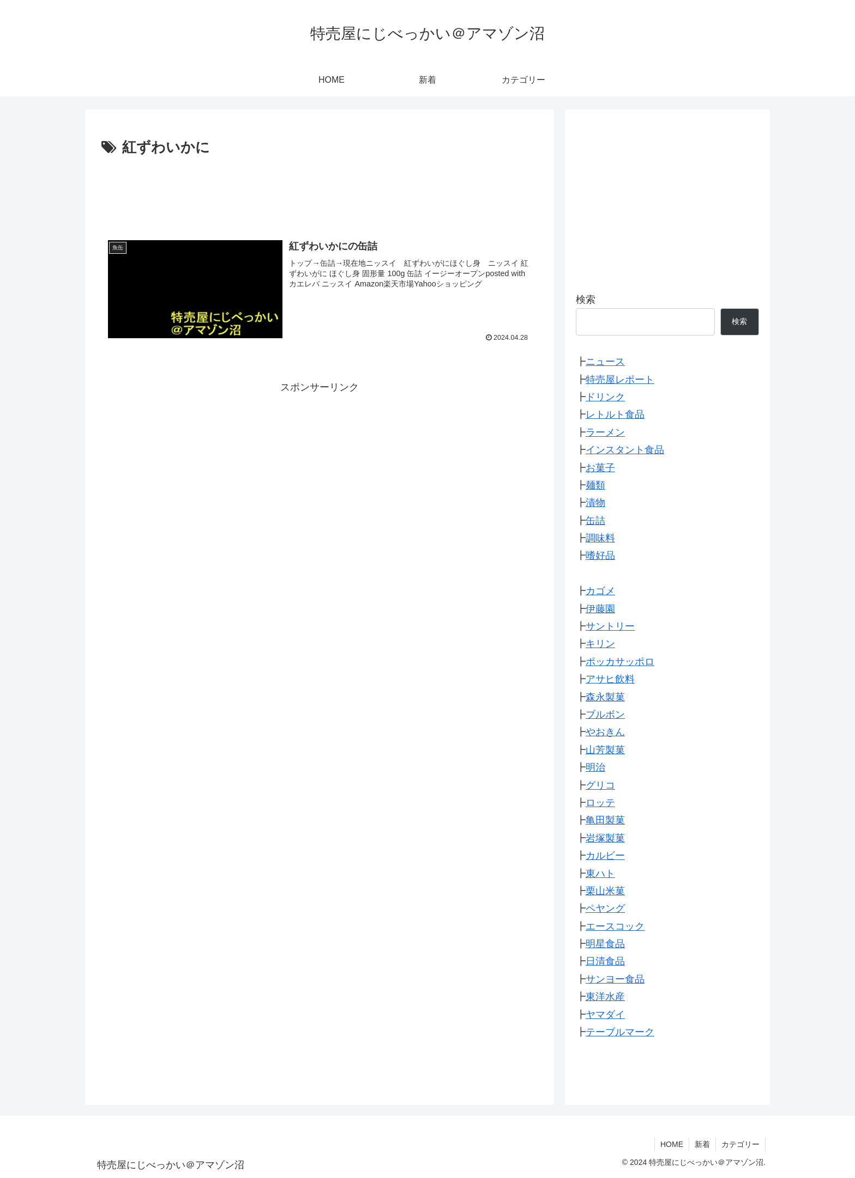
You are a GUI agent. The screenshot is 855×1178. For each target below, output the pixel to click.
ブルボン (605, 714)
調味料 (600, 538)
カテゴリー (740, 1144)
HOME (671, 1144)
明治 (595, 767)
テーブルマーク (620, 1032)
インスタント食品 (625, 449)
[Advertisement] (319, 190)
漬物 (595, 502)
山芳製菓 (605, 749)
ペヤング (605, 908)
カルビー (605, 855)
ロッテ (600, 802)
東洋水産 (605, 996)
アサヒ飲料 (610, 679)
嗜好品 (600, 555)
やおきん (605, 732)
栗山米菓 (605, 891)
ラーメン (605, 432)
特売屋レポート (620, 379)
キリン (600, 643)
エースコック (615, 926)
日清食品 (605, 961)
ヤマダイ (605, 1014)
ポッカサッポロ (620, 661)
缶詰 (595, 520)
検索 (585, 299)
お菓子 (600, 467)
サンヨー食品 (615, 979)
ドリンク (605, 397)
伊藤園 (600, 608)
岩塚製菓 (605, 838)
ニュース (605, 361)
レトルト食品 (615, 414)
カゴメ (600, 590)
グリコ (600, 785)
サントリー (610, 626)
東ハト (600, 873)
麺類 (595, 485)
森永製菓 (605, 697)
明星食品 (605, 943)
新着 (702, 1144)
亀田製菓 (605, 820)
